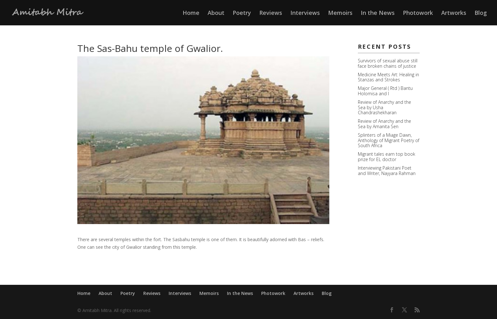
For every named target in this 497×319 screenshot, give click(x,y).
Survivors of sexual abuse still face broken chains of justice (387, 63)
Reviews (270, 13)
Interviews (305, 13)
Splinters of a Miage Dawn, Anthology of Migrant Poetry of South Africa (388, 140)
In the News (378, 13)
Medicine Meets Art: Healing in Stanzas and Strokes (388, 77)
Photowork (418, 13)
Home (191, 13)
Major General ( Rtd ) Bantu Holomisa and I (385, 91)
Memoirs (340, 13)
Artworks (453, 13)
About (216, 13)
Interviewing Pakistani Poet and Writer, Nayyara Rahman (387, 170)
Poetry (242, 13)
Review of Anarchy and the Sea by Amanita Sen (384, 123)
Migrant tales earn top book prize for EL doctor (386, 156)
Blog (480, 13)
